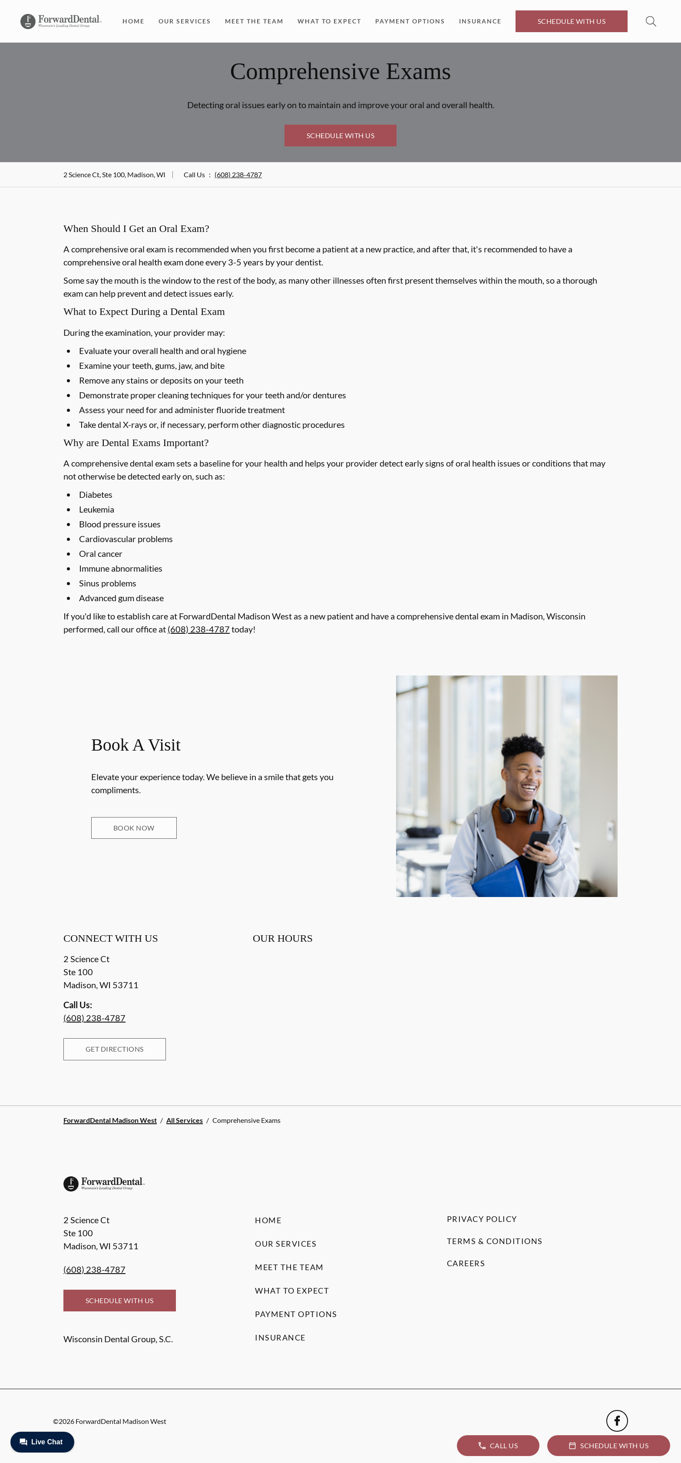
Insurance (480, 21)
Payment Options (410, 21)
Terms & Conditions (495, 1241)
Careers (466, 1263)
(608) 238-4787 (238, 174)
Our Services (185, 21)
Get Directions (115, 1049)
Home (133, 21)
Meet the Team (254, 21)
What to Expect (329, 21)
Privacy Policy (482, 1219)
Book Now (134, 828)
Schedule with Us (572, 21)
